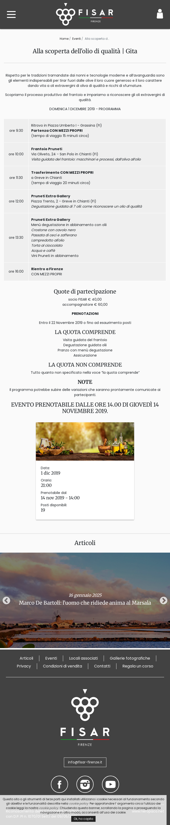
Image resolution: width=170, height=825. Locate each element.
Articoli (26, 658)
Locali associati (83, 658)
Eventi (76, 39)
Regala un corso (137, 666)
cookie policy (78, 803)
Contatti (102, 666)
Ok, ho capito (83, 819)
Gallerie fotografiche (130, 658)
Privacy (24, 666)
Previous (6, 601)
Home (64, 39)
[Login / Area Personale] (160, 14)
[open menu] (11, 14)
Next (163, 601)
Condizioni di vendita (62, 666)
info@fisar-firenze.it (85, 762)
